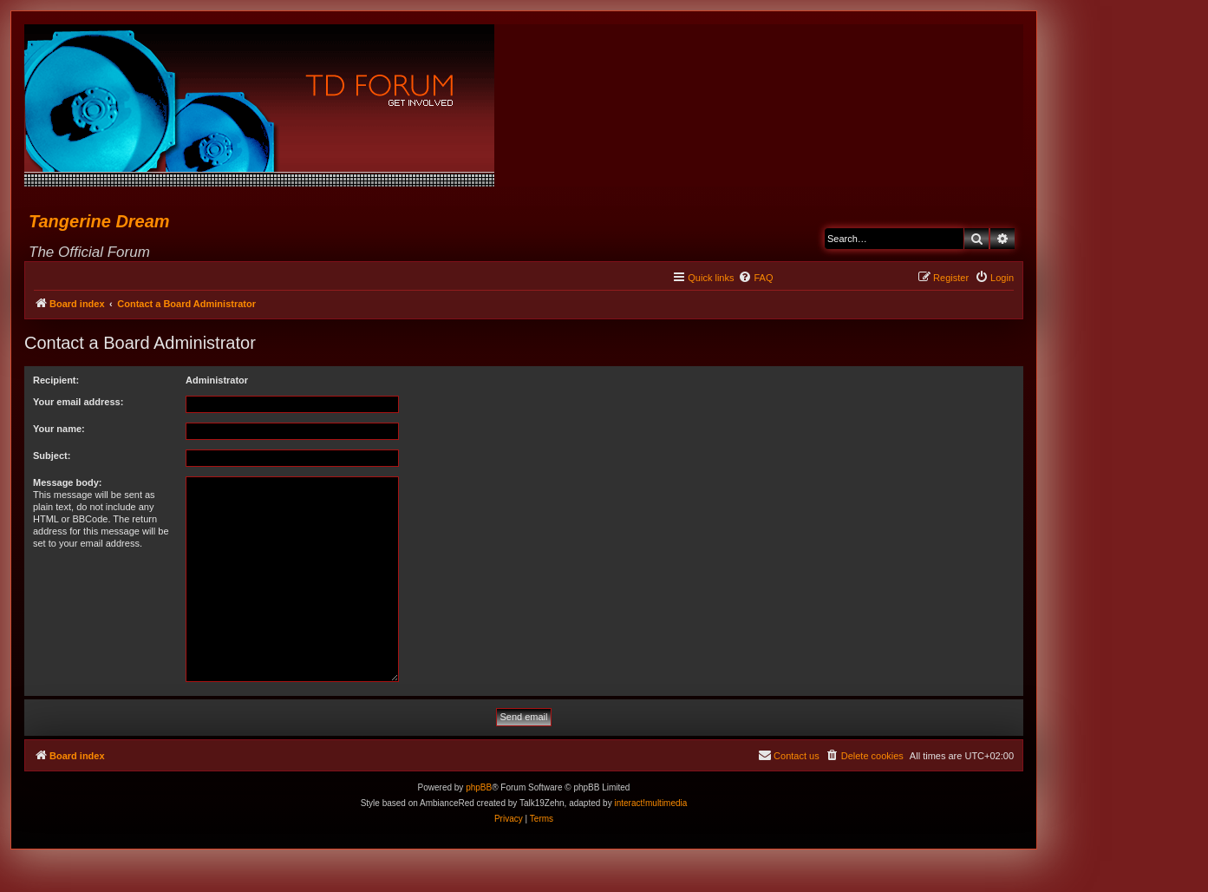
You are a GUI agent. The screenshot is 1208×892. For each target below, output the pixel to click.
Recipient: (56, 380)
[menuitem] (755, 277)
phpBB (479, 787)
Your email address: (78, 402)
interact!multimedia (650, 803)
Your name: (59, 428)
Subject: (51, 455)
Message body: (67, 482)
